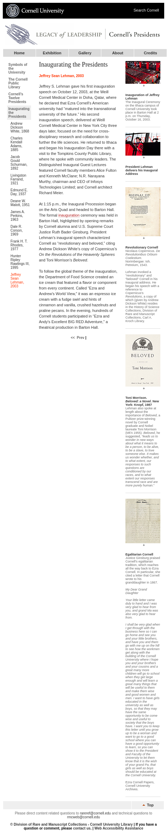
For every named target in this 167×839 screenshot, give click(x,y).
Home (19, 53)
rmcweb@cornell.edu (83, 817)
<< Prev (77, 338)
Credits (150, 53)
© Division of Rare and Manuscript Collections (48, 824)
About (117, 53)
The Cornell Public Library (18, 83)
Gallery (84, 53)
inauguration (69, 215)
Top (147, 805)
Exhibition (52, 53)
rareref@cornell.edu (95, 813)
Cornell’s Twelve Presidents (17, 98)
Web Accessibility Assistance (118, 828)
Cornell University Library (111, 824)
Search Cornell (146, 10)
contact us (81, 828)
